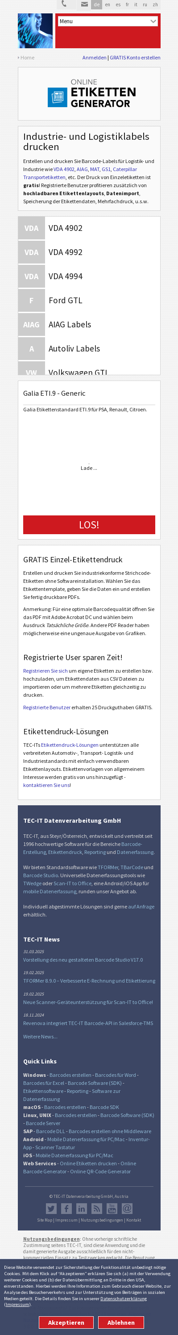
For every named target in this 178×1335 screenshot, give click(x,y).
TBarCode (131, 867)
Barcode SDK (104, 1107)
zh (155, 4)
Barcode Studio (40, 875)
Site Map (44, 1220)
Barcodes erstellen (70, 1074)
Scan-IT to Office (72, 883)
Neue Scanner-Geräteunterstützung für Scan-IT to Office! (88, 1002)
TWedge (32, 883)
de (96, 4)
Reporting (95, 852)
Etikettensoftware (43, 1091)
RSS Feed (96, 1208)
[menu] (108, 21)
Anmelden (95, 57)
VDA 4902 (64, 169)
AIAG (82, 169)
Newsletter (127, 1208)
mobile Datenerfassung (49, 891)
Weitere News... (40, 1036)
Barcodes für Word (115, 1074)
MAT (94, 169)
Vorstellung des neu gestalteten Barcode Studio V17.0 (83, 959)
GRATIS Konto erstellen (135, 57)
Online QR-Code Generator (100, 1171)
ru (145, 4)
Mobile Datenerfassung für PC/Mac (86, 1139)
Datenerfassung (135, 852)
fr (127, 4)
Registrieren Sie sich (45, 670)
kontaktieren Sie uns (46, 785)
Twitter (51, 1208)
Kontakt (133, 1220)
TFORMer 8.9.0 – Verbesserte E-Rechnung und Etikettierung (89, 980)
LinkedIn (81, 1208)
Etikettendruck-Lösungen (70, 744)
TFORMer (108, 867)
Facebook (66, 1208)
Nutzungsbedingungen (102, 1220)
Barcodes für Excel (43, 1083)
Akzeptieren (66, 1322)
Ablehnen (121, 1322)
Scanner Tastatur (55, 1147)
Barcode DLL (50, 1131)
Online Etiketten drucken (88, 1163)
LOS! (89, 524)
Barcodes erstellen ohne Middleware (110, 1131)
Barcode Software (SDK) (95, 1083)
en (107, 4)
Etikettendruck (65, 852)
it (135, 4)
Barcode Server (43, 1123)
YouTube (112, 1208)
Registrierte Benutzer (46, 707)
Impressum (17, 1304)
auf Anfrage (141, 906)
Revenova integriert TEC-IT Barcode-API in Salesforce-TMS (88, 1023)
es (118, 4)
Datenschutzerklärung (123, 1298)
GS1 (106, 169)
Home (27, 57)
